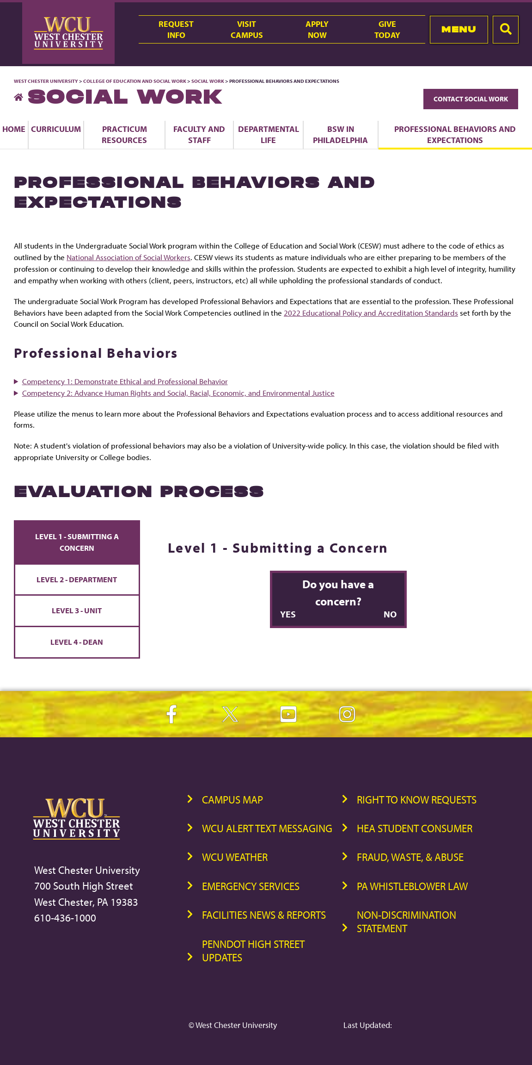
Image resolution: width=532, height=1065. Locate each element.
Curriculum (56, 128)
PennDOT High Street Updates (253, 950)
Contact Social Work (471, 98)
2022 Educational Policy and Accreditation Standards (371, 313)
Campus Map (232, 799)
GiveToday (387, 29)
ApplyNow (317, 29)
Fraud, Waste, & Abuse (410, 857)
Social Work (207, 81)
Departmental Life (268, 134)
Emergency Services (251, 886)
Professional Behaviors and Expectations (455, 134)
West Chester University (46, 81)
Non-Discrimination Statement (406, 921)
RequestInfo (176, 29)
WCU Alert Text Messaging (267, 828)
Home (13, 128)
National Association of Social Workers (128, 257)
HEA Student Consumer (414, 828)
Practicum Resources (124, 134)
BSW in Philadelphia (340, 134)
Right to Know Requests (417, 799)
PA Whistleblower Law (412, 886)
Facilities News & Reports (264, 915)
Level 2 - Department (77, 579)
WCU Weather (235, 857)
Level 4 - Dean (76, 642)
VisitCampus (247, 29)
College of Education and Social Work (134, 81)
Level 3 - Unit (77, 610)
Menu (458, 29)
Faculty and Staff (199, 134)
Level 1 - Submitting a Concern (77, 542)
